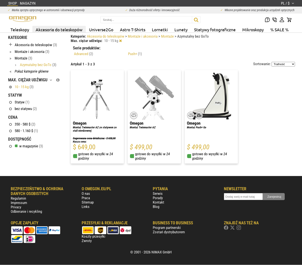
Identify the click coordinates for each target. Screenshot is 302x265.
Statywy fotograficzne (215, 29)
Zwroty (87, 241)
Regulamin (18, 198)
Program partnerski (167, 227)
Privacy (16, 207)
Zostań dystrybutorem (169, 232)
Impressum (19, 202)
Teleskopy (20, 29)
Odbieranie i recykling (26, 211)
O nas (86, 193)
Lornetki (160, 29)
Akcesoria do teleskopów (59, 29)
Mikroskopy (253, 29)
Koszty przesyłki (93, 236)
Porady (158, 198)
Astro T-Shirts (132, 29)
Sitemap (88, 202)
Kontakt (158, 202)
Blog (156, 206)
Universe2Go (101, 29)
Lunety (181, 29)
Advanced (83, 54)
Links (86, 206)
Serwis (158, 193)
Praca (86, 198)
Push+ (135, 54)
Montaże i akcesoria (143, 36)
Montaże (168, 36)
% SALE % (279, 29)
